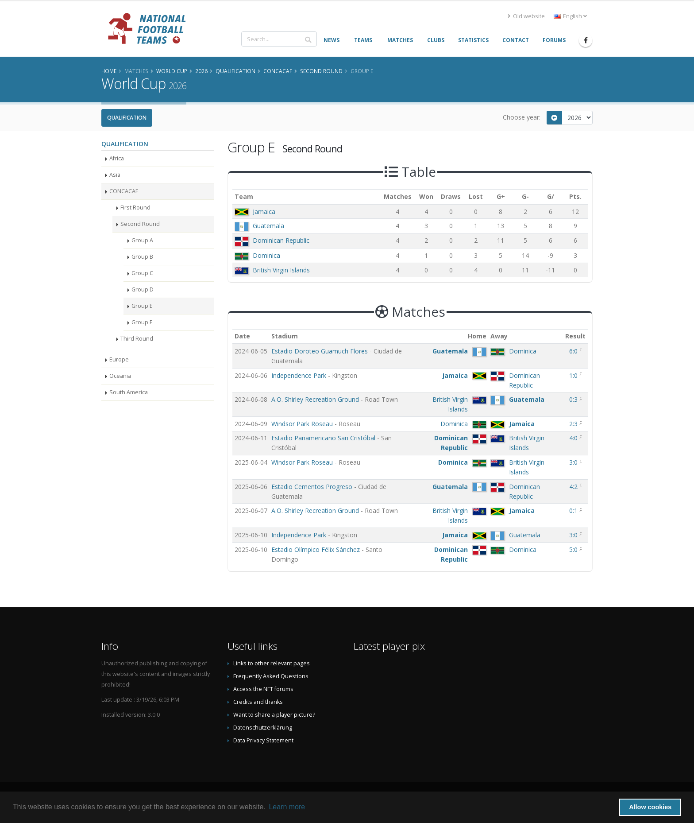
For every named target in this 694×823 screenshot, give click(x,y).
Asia (114, 175)
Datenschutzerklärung (262, 727)
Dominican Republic (281, 240)
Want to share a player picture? (274, 714)
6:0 (574, 351)
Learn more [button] (287, 807)
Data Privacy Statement (263, 740)
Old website (526, 16)
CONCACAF (123, 191)
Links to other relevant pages (271, 663)
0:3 (574, 399)
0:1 (574, 510)
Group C (142, 273)
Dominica (266, 255)
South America (128, 392)
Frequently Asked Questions (270, 676)
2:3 (574, 423)
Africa (116, 158)
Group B (142, 256)
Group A (142, 240)
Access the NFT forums (263, 689)
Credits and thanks (258, 702)
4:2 (574, 486)
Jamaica (264, 211)
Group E (142, 306)
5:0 (574, 549)
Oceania (120, 376)
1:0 (574, 375)
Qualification (127, 117)
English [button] (570, 16)
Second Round (140, 224)
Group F (141, 322)
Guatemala (268, 225)
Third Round (136, 338)
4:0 (574, 438)
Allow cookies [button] (650, 807)
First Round (135, 207)
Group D (142, 289)
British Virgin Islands (281, 270)
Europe (119, 359)
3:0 (574, 462)
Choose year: (521, 117)
